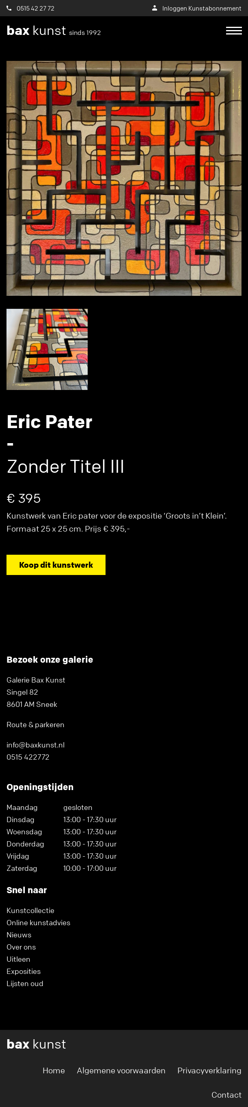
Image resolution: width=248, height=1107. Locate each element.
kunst (53, 30)
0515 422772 (28, 756)
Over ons (21, 946)
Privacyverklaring (209, 1070)
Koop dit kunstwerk (56, 565)
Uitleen (18, 958)
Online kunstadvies (38, 922)
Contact (226, 1095)
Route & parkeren (35, 724)
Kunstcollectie (30, 910)
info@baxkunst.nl (35, 744)
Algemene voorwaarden (121, 1070)
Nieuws (18, 934)
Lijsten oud (24, 983)
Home (54, 1070)
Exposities (23, 971)
